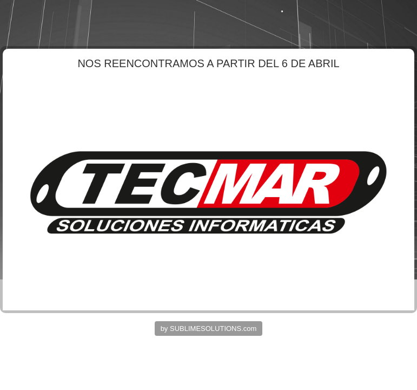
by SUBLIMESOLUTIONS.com (209, 328)
